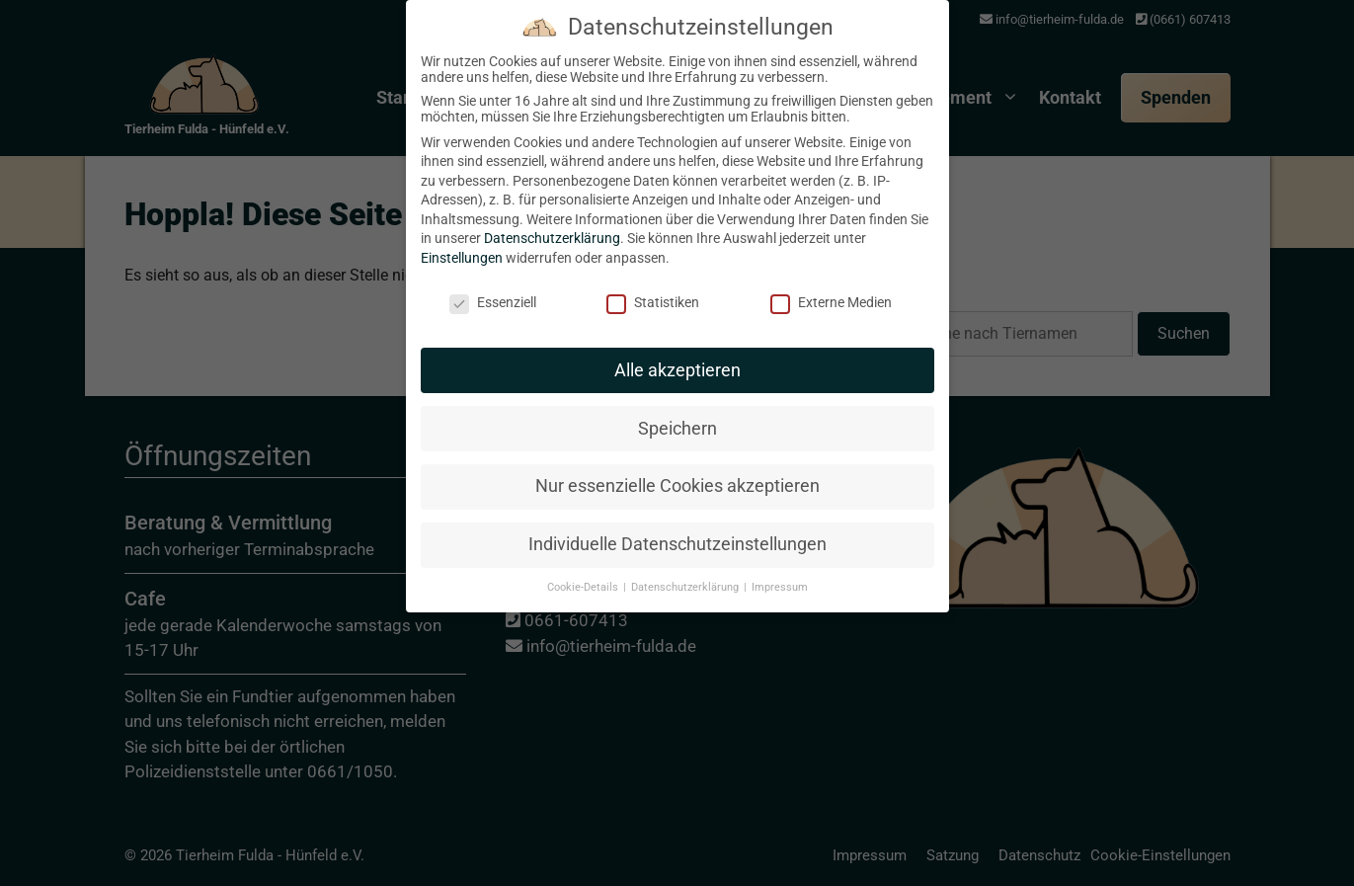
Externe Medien (831, 287)
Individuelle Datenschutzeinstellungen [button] (677, 529)
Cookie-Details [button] (584, 572)
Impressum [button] (780, 572)
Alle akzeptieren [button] (677, 354)
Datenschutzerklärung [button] (686, 572)
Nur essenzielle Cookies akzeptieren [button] (677, 471)
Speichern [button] (677, 413)
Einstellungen (462, 243)
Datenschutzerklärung (552, 223)
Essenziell (492, 287)
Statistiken (652, 287)
